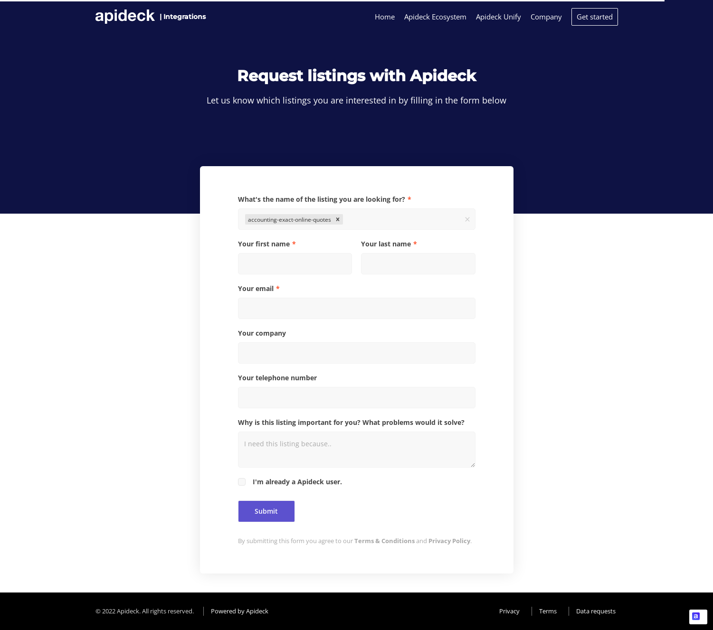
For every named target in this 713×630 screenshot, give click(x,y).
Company (546, 16)
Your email (256, 288)
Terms (548, 611)
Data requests (596, 611)
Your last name (386, 243)
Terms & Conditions (384, 540)
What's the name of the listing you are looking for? (321, 199)
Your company (262, 333)
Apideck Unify (498, 16)
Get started (595, 16)
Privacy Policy (449, 540)
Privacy (509, 611)
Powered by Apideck (239, 611)
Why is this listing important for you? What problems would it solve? (351, 422)
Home (385, 16)
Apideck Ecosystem (435, 16)
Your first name (264, 243)
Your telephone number (277, 377)
